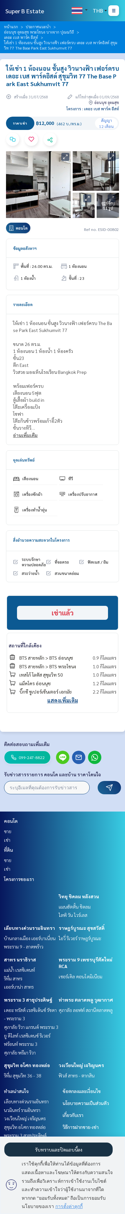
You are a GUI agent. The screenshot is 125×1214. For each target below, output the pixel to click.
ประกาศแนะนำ (38, 26)
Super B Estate (24, 11)
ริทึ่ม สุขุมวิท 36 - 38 (22, 1075)
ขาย (7, 831)
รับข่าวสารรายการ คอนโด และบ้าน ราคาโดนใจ (52, 774)
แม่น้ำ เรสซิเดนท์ (19, 970)
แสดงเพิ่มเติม (62, 700)
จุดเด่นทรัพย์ (24, 460)
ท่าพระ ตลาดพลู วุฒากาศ (86, 1000)
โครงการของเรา (19, 879)
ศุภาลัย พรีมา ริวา (20, 1052)
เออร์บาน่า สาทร (19, 987)
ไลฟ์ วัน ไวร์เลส (73, 915)
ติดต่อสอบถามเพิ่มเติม (27, 744)
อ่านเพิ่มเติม (25, 435)
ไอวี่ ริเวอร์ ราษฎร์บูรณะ (80, 938)
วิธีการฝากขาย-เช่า (81, 1127)
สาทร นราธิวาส (20, 959)
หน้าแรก (11, 26)
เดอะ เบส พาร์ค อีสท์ (21, 37)
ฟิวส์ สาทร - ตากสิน (77, 1075)
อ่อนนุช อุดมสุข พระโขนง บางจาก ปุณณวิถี (39, 32)
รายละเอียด (23, 304)
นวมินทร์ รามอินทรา (22, 1110)
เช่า (7, 840)
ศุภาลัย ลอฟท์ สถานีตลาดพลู (86, 1010)
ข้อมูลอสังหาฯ (25, 248)
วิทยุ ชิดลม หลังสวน (79, 896)
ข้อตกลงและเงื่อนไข (82, 1091)
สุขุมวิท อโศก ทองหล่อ (27, 1065)
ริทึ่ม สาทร (13, 978)
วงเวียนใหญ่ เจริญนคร (81, 1065)
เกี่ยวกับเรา (73, 1115)
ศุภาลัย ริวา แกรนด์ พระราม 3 (31, 1027)
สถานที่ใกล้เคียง (25, 645)
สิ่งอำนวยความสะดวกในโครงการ (41, 540)
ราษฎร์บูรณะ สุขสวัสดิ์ (82, 928)
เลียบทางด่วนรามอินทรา (29, 928)
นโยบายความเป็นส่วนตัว (86, 1103)
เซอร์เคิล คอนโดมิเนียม (80, 976)
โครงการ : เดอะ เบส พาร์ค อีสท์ (92, 108)
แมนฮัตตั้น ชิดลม (75, 907)
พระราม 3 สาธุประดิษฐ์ (28, 1000)
